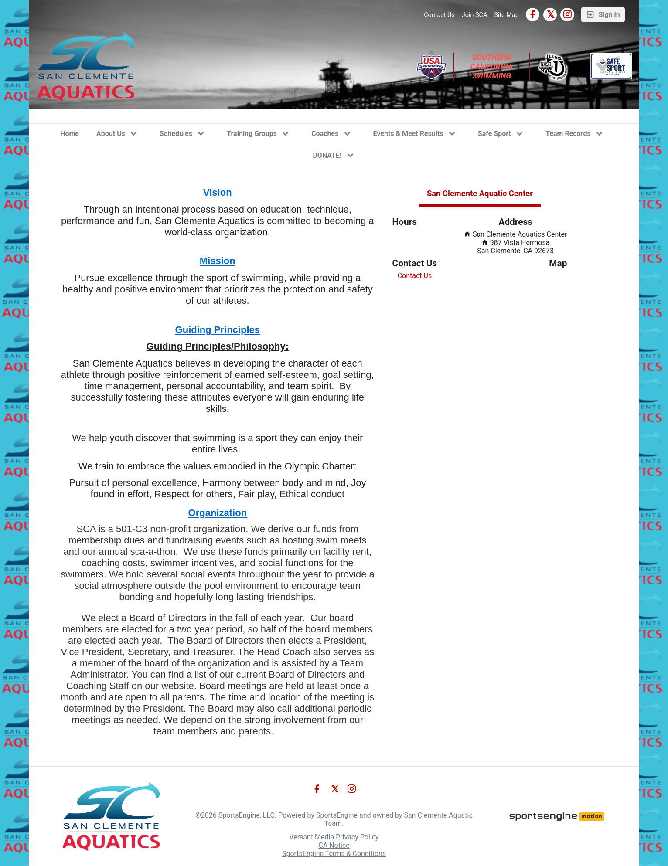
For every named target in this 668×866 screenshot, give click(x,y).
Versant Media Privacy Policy (333, 837)
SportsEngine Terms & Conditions (334, 853)
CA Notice (333, 845)
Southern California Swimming (492, 66)
